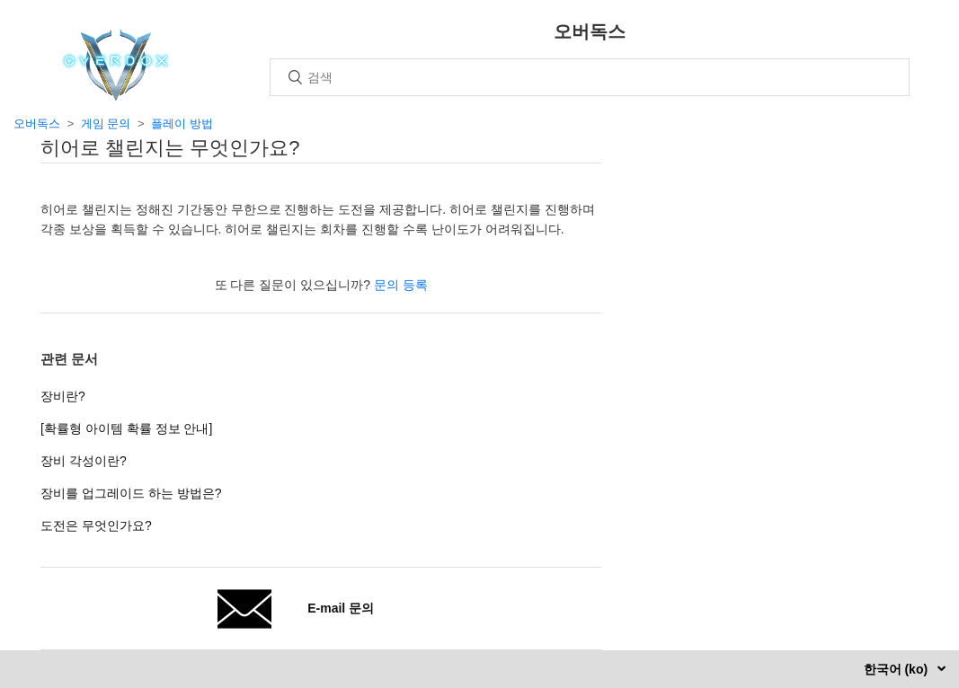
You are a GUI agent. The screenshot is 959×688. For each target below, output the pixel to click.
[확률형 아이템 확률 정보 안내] (126, 428)
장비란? (62, 396)
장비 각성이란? (83, 461)
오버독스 (36, 123)
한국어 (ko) (897, 669)
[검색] (590, 77)
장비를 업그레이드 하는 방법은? (130, 493)
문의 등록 (401, 285)
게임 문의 (106, 123)
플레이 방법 (182, 123)
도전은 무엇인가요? (96, 525)
